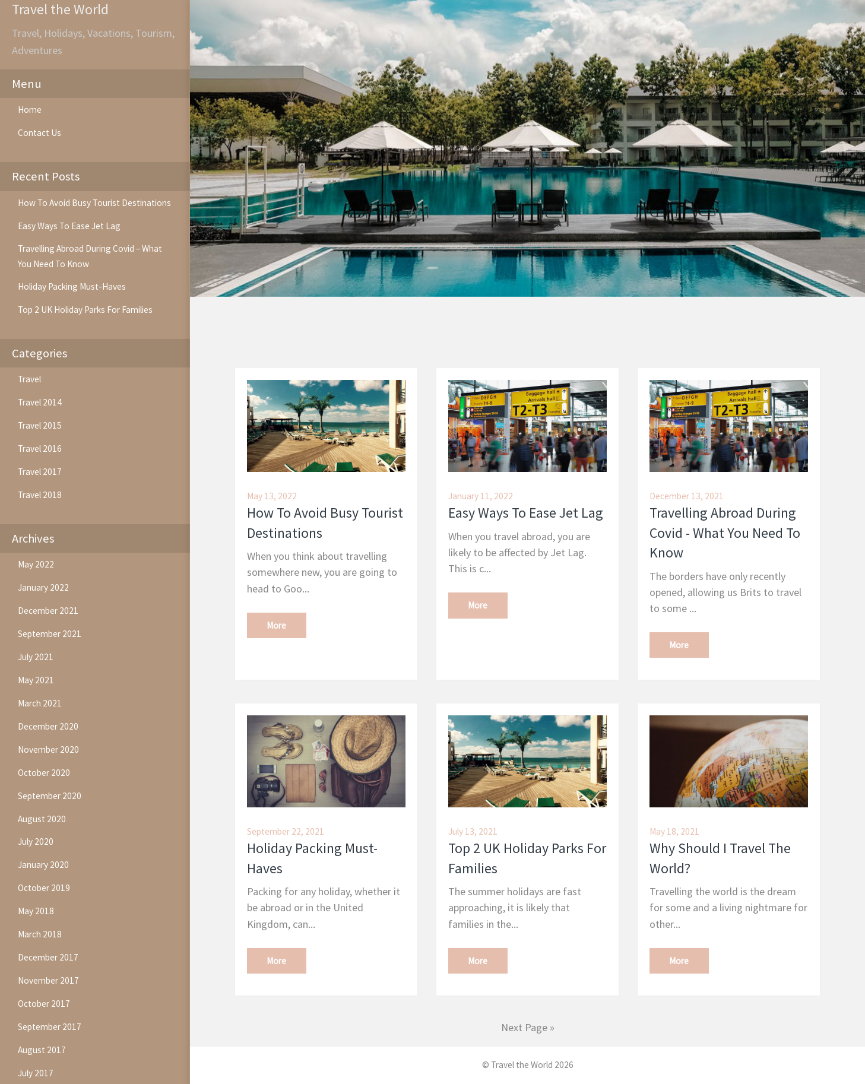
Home (30, 109)
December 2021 (48, 610)
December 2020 (48, 726)
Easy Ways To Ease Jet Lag (69, 226)
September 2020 (49, 795)
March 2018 (40, 934)
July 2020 (35, 841)
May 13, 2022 (272, 496)
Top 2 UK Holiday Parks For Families (85, 309)
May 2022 (36, 564)
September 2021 (49, 633)
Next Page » (528, 1027)
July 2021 (35, 657)
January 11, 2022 (480, 496)
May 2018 (36, 911)
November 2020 (48, 749)
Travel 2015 (40, 425)
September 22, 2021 (285, 831)
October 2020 (44, 772)
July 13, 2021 (473, 831)
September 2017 (49, 1026)
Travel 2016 (40, 448)
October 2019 (44, 887)
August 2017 (42, 1050)
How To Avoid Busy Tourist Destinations (94, 202)
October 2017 (44, 1003)
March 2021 (40, 703)
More (276, 625)
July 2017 (35, 1073)
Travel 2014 (40, 402)
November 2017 (48, 980)
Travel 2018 (40, 494)
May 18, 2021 (674, 831)
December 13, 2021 (686, 496)
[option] (527, 148)
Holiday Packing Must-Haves (72, 286)
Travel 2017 (40, 471)
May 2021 (36, 680)
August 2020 (42, 819)
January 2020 (43, 864)
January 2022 (43, 587)
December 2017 (48, 957)
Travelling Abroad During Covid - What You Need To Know (724, 533)
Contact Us (39, 132)
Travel (29, 379)
